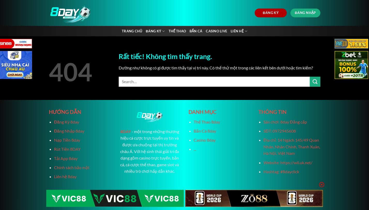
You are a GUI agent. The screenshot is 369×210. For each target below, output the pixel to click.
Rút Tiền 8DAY (67, 149)
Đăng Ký (155, 31)
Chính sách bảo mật (71, 167)
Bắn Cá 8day (205, 130)
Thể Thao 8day (207, 121)
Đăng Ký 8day (66, 121)
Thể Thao (177, 31)
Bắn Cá (196, 31)
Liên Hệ (239, 31)
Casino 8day (205, 139)
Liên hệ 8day (65, 176)
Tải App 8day (66, 158)
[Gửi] (315, 82)
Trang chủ (132, 31)
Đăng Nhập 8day (69, 130)
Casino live (216, 31)
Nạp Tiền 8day (67, 139)
